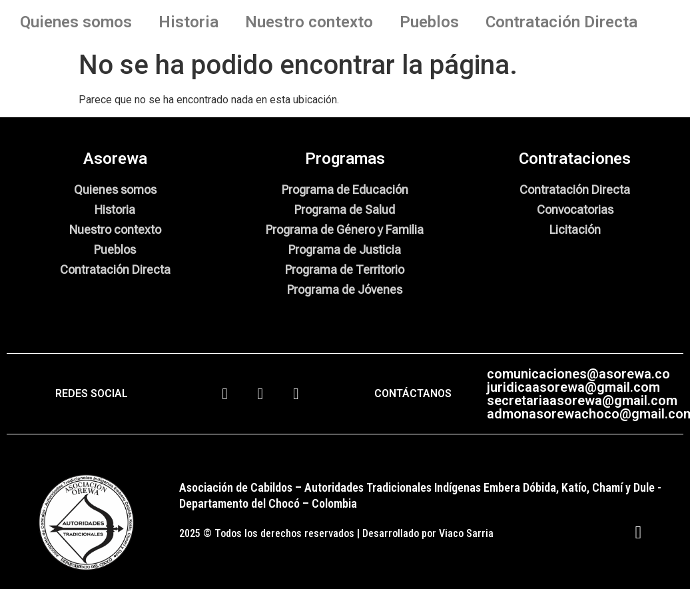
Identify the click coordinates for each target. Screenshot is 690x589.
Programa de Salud (344, 210)
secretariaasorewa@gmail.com (582, 400)
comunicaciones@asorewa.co (578, 374)
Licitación (575, 230)
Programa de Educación (345, 190)
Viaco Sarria (466, 533)
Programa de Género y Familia (345, 230)
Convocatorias (575, 210)
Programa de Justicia (344, 250)
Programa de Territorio (344, 270)
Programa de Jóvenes (344, 289)
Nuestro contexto (309, 22)
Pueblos (429, 22)
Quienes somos (76, 22)
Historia (188, 22)
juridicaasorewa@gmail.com (573, 387)
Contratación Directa (561, 22)
